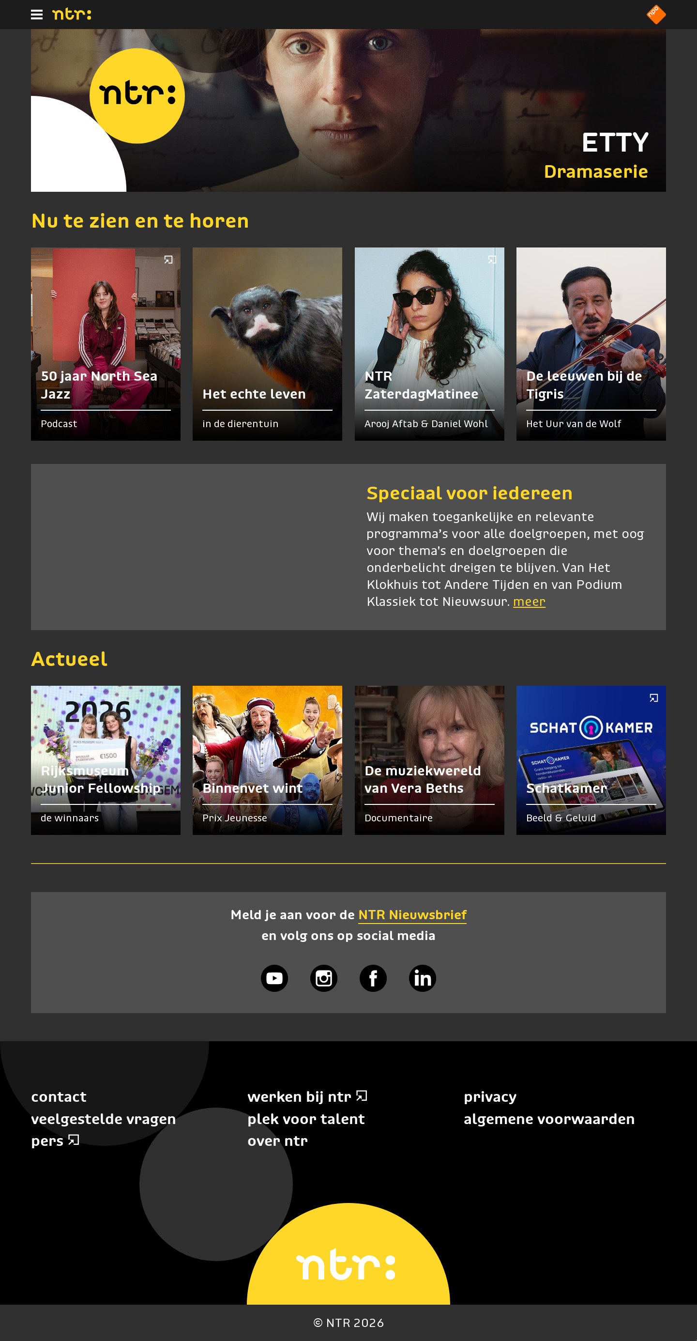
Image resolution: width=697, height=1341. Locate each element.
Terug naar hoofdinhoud (696, 1340)
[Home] (71, 17)
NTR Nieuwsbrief (412, 914)
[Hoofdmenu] (36, 14)
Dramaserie (596, 171)
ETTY (615, 142)
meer (529, 602)
